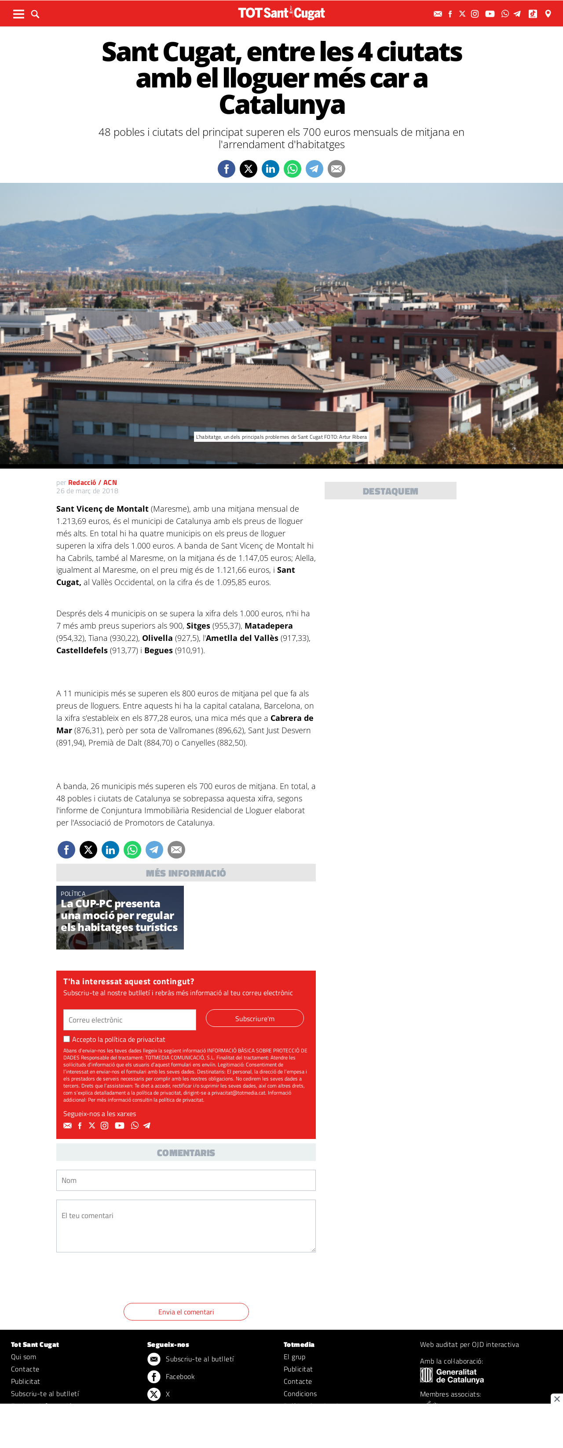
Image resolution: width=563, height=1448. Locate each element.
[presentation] (123, 1279)
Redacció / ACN (92, 482)
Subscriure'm (254, 1018)
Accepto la (114, 1039)
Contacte (25, 1369)
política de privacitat (135, 1039)
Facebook (171, 1377)
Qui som (23, 1356)
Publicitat (25, 1381)
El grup (294, 1356)
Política (73, 893)
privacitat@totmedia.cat (238, 1092)
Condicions (300, 1393)
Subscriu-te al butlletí (45, 1393)
